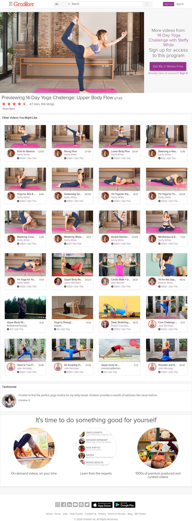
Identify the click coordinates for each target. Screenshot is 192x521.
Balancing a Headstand (167, 151)
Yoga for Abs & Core (26, 194)
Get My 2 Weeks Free (168, 66)
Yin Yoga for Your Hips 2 (26, 279)
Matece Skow (165, 282)
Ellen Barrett (117, 282)
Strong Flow (70, 151)
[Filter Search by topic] (62, 4)
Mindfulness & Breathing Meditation (167, 237)
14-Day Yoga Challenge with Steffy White (168, 40)
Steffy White (23, 154)
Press (58, 513)
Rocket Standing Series (120, 237)
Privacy (102, 513)
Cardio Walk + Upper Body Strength (120, 279)
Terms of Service (117, 513)
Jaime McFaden (72, 282)
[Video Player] (72, 52)
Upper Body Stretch (16, 322)
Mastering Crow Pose (26, 237)
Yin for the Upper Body (167, 279)
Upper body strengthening (110, 365)
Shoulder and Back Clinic (167, 365)
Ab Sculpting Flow (73, 365)
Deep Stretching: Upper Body (120, 322)
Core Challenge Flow (167, 322)
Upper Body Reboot (73, 279)
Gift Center (140, 513)
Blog (130, 513)
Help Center (76, 513)
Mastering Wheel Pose (73, 237)
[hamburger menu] (10, 4)
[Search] (106, 4)
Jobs (65, 513)
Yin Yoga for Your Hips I (167, 194)
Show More (9, 109)
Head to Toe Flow (26, 365)
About (49, 513)
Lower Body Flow (120, 151)
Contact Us (90, 513)
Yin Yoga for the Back (120, 194)
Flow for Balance (26, 151)
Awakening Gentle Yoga (73, 194)
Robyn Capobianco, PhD (124, 325)
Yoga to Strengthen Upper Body (63, 322)
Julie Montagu (165, 325)
